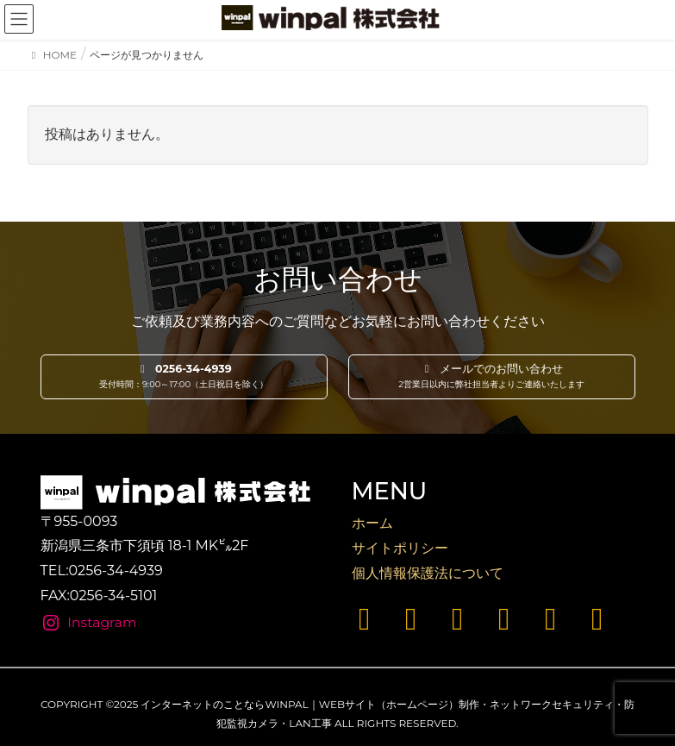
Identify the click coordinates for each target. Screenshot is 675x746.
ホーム (372, 523)
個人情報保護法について (427, 573)
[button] (184, 376)
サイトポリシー (400, 548)
